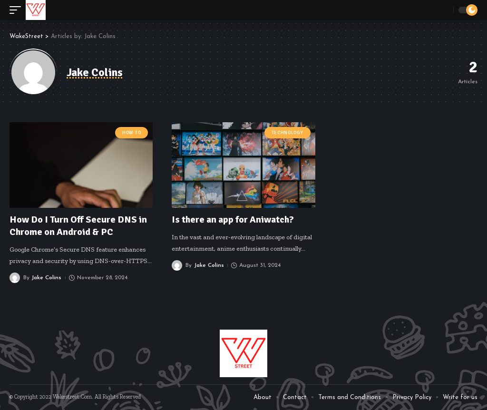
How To (131, 133)
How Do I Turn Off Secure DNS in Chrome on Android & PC (78, 226)
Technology (287, 133)
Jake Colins (46, 278)
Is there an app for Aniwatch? (233, 219)
